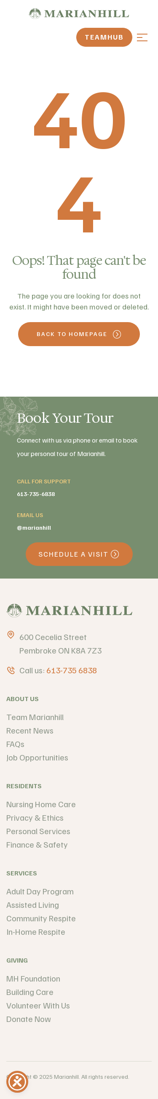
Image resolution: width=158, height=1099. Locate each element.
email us (30, 514)
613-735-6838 (36, 493)
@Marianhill (34, 527)
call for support (44, 481)
